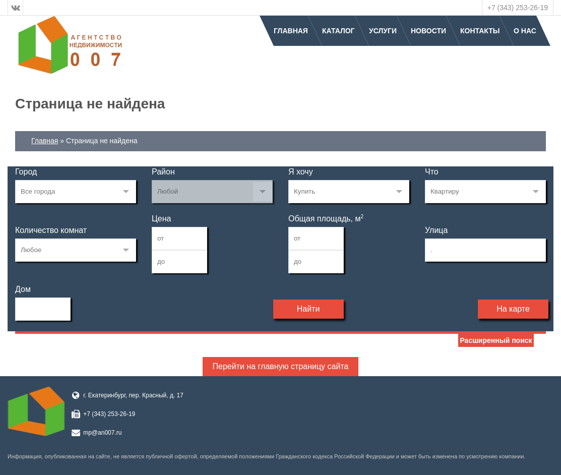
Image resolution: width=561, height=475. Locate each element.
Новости (428, 31)
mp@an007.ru (102, 432)
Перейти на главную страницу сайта (281, 366)
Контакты (480, 31)
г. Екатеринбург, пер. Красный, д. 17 (133, 395)
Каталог (338, 31)
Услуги (383, 31)
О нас (525, 31)
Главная (291, 31)
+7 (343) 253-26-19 (517, 8)
